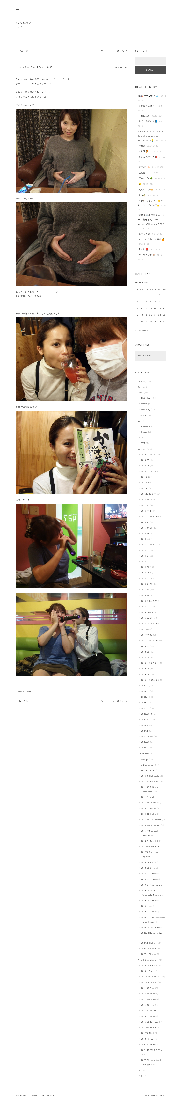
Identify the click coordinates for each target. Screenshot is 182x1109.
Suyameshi (143, 754)
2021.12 (145, 686)
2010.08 (145, 466)
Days (28, 691)
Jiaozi (144, 432)
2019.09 (145, 675)
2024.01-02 (147, 720)
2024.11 (145, 731)
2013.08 (145, 534)
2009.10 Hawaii (149, 966)
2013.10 (145, 539)
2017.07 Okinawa (150, 847)
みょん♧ (22, 51)
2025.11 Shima (148, 954)
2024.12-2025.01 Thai (152, 1050)
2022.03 (145, 691)
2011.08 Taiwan (149, 982)
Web (140, 1070)
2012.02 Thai (147, 988)
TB (142, 438)
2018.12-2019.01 (149, 663)
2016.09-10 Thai (149, 1022)
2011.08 (145, 483)
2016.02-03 (147, 607)
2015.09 (145, 596)
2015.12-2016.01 (149, 601)
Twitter (35, 1096)
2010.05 (145, 460)
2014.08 (145, 567)
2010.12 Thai (147, 971)
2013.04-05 (147, 528)
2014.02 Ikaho (148, 814)
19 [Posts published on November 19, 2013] (146, 315)
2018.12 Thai (147, 1039)
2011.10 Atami (148, 770)
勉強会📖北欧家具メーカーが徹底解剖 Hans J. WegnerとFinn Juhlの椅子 (151, 219)
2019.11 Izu (146, 906)
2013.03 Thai (147, 1005)
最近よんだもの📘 (148, 122)
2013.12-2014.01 (149, 545)
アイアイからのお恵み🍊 (151, 240)
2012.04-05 (147, 500)
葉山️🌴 (142, 195)
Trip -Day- (143, 759)
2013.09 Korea (148, 1011)
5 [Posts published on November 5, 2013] (146, 302)
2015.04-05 (147, 584)
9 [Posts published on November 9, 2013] (164, 302)
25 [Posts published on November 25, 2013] (142, 322)
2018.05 (145, 652)
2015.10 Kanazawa (150, 825)
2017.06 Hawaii (149, 1028)
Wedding (145, 409)
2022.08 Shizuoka (150, 927)
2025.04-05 (147, 736)
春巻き (141, 146)
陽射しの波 (144, 234)
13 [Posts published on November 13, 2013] (151, 308)
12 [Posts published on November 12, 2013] (146, 308)
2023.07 (145, 708)
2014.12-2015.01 (149, 579)
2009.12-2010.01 (149, 455)
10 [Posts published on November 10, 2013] (137, 308)
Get (139, 421)
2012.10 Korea (148, 999)
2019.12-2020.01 (149, 680)
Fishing (145, 404)
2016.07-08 (147, 618)
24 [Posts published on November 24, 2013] (137, 322)
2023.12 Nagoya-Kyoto (153, 933)
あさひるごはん (146, 106)
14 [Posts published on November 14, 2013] (155, 308)
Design (141, 387)
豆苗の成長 (144, 116)
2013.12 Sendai (148, 808)
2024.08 (145, 725)
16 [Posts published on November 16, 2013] (164, 308)
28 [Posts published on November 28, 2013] (155, 322)
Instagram (48, 1096)
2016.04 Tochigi (149, 841)
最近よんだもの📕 (148, 157)
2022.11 (145, 697)
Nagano (142, 449)
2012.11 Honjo (148, 797)
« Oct (138, 331)
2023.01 (145, 703)
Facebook (21, 1096)
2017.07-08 (146, 635)
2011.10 (144, 488)
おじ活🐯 (143, 152)
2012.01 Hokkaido (150, 776)
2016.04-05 (147, 612)
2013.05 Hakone (149, 803)
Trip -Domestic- (146, 765)
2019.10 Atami (148, 901)
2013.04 (145, 522)
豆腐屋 (141, 173)
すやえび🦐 (144, 167)
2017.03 (145, 629)
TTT (143, 443)
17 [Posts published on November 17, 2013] (137, 315)
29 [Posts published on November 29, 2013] (159, 322)
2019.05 (145, 669)
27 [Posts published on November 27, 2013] (151, 322)
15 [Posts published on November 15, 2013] (160, 308)
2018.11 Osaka (148, 874)
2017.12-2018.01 (149, 641)
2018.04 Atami (148, 862)
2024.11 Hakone (149, 943)
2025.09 (145, 742)
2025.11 (145, 748)
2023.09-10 (147, 714)
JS (142, 1076)
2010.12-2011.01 (149, 472)
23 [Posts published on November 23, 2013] (164, 315)
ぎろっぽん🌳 (145, 179)
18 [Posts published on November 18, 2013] (142, 315)
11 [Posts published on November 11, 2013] (142, 308)
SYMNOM (23, 23)
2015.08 (145, 590)
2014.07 (145, 562)
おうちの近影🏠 (147, 255)
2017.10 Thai (147, 1033)
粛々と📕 (143, 250)
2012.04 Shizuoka (150, 782)
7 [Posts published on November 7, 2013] (155, 302)
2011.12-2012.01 (149, 494)
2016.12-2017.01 (149, 624)
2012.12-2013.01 (149, 517)
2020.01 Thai (148, 1045)
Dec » (145, 331)
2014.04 (145, 556)
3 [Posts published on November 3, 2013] (137, 302)
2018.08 (145, 658)
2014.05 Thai (148, 1016)
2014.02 (145, 551)
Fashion (142, 415)
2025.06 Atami (148, 949)
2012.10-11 (146, 511)
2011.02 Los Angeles (151, 977)
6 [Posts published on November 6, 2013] (150, 302)
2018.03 (145, 646)
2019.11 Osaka (148, 912)
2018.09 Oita (148, 868)
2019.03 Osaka (149, 879)
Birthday (145, 398)
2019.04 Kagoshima (151, 885)
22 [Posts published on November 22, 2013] (159, 315)
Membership (144, 427)
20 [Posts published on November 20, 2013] (150, 315)
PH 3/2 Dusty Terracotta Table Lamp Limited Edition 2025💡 (151, 136)
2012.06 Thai (148, 994)
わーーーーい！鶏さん (114, 51)
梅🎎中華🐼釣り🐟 (148, 96)
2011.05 (145, 477)
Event (140, 393)
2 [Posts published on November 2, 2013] (164, 295)
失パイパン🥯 (145, 190)
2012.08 (145, 505)
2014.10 (145, 573)
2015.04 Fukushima (151, 820)
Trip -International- (148, 960)
